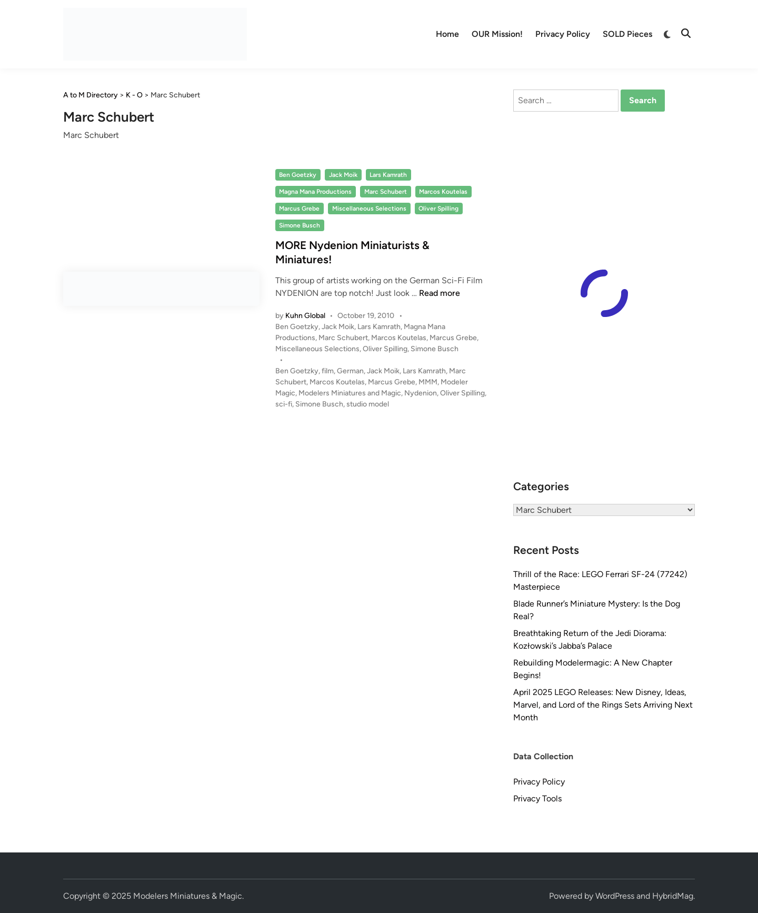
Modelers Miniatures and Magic (349, 393)
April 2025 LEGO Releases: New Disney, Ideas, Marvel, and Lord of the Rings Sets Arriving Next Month (603, 704)
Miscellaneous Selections (369, 208)
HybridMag (672, 896)
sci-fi (283, 404)
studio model (367, 404)
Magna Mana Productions (315, 191)
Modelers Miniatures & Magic (187, 896)
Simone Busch (299, 225)
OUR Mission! (497, 34)
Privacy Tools (537, 798)
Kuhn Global (305, 315)
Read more (439, 293)
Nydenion (420, 393)
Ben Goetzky (297, 174)
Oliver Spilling (438, 208)
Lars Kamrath (388, 174)
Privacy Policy (562, 34)
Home (447, 34)
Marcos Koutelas (443, 191)
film (328, 370)
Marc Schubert (385, 191)
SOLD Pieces (627, 34)
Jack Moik (343, 174)
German (350, 370)
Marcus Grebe (299, 208)
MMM (427, 382)
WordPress (614, 896)
